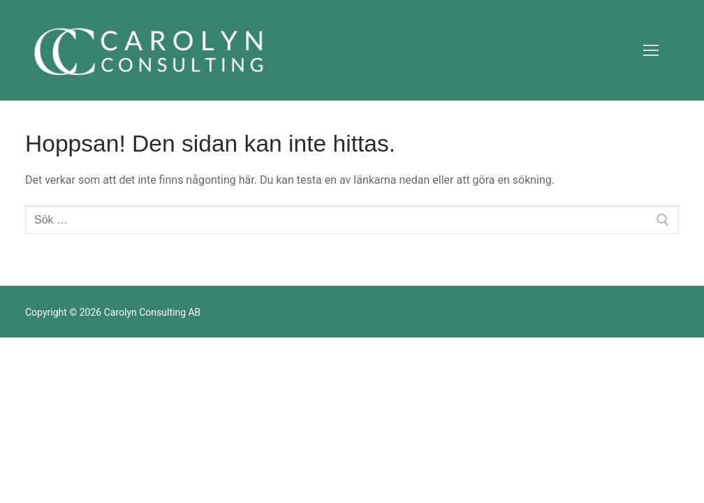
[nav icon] (651, 50)
